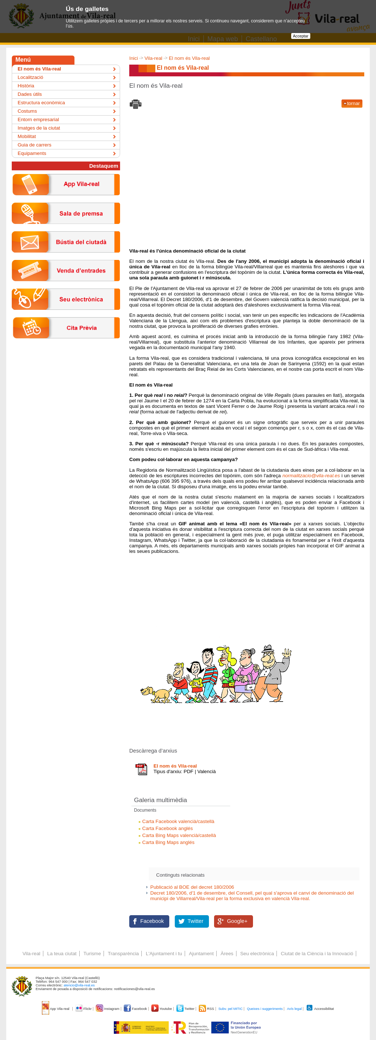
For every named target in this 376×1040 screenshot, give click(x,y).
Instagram (108, 1009)
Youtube (162, 1009)
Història (26, 85)
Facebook (152, 921)
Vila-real (153, 58)
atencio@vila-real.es (79, 985)
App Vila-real (56, 1009)
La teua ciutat (61, 953)
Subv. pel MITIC (230, 1009)
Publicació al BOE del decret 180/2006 (192, 887)
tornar (353, 103)
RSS (207, 1009)
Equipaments (32, 153)
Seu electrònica (257, 953)
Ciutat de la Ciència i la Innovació (317, 953)
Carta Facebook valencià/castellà (178, 821)
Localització (30, 77)
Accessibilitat (320, 1009)
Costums (27, 111)
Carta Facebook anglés (167, 828)
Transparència (123, 953)
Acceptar (300, 36)
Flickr (84, 1009)
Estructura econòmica (41, 102)
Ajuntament (201, 953)
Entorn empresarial (38, 119)
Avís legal (294, 1009)
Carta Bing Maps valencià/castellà (179, 835)
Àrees (227, 953)
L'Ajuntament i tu (164, 953)
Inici (133, 58)
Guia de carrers (34, 145)
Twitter (195, 921)
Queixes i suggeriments (264, 1009)
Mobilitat (27, 136)
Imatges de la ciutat (39, 128)
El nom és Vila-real (189, 58)
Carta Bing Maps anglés (168, 842)
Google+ (237, 921)
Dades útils (30, 94)
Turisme (92, 953)
